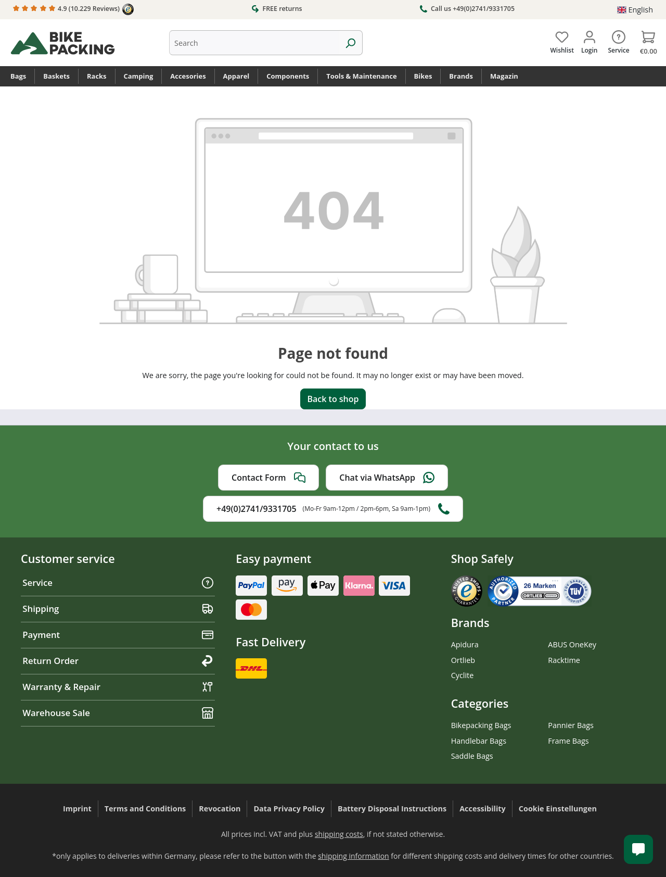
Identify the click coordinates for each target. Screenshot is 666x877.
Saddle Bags (472, 756)
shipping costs (339, 834)
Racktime (564, 660)
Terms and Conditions (145, 808)
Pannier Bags (571, 725)
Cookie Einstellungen (558, 808)
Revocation (219, 808)
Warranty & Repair (118, 687)
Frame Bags (568, 741)
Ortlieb (463, 660)
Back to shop (332, 399)
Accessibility (482, 808)
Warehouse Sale (118, 713)
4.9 (73, 9)
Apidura (465, 644)
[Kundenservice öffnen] (638, 849)
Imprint (77, 808)
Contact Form (268, 477)
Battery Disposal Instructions (392, 808)
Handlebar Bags (478, 741)
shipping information (353, 856)
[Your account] (589, 40)
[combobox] (254, 42)
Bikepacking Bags (481, 725)
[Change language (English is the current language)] (635, 10)
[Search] (350, 42)
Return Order (118, 661)
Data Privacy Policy (289, 808)
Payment (118, 635)
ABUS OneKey (572, 644)
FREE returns (276, 8)
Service (118, 582)
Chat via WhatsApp (386, 477)
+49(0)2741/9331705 (333, 509)
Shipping (118, 609)
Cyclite (462, 675)
